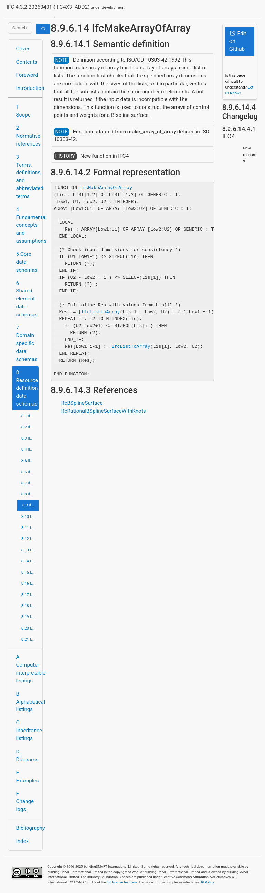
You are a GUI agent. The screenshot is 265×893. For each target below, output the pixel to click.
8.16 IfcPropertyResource (30, 583)
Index (22, 841)
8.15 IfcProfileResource (30, 572)
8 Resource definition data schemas (27, 388)
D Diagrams (27, 755)
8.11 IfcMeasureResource (30, 527)
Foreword (27, 75)
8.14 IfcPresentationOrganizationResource (30, 561)
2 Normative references (27, 136)
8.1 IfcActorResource (30, 415)
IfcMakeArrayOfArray (106, 188)
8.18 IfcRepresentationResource (30, 605)
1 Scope (23, 111)
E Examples (27, 777)
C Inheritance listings (27, 730)
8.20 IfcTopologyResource (30, 628)
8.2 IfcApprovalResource (30, 427)
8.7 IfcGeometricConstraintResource (30, 483)
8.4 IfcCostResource (30, 449)
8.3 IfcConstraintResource (30, 438)
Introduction (27, 88)
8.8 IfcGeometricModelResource (30, 494)
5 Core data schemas (27, 262)
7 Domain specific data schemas (27, 343)
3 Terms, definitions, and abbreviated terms (27, 176)
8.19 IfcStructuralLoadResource (30, 616)
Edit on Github (237, 41)
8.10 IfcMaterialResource (30, 516)
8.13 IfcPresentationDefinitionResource (30, 550)
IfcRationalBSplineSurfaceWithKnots (103, 411)
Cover (23, 49)
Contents (26, 62)
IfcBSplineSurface (81, 403)
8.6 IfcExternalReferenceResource (30, 471)
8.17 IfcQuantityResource (30, 594)
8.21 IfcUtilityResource (30, 639)
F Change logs (25, 802)
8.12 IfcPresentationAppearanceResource (30, 538)
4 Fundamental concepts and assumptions (27, 225)
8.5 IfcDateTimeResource (30, 460)
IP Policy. (208, 882)
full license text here (122, 882)
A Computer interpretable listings (27, 668)
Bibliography (27, 828)
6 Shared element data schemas (27, 299)
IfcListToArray (100, 312)
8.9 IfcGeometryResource (30, 505)
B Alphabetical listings (27, 702)
